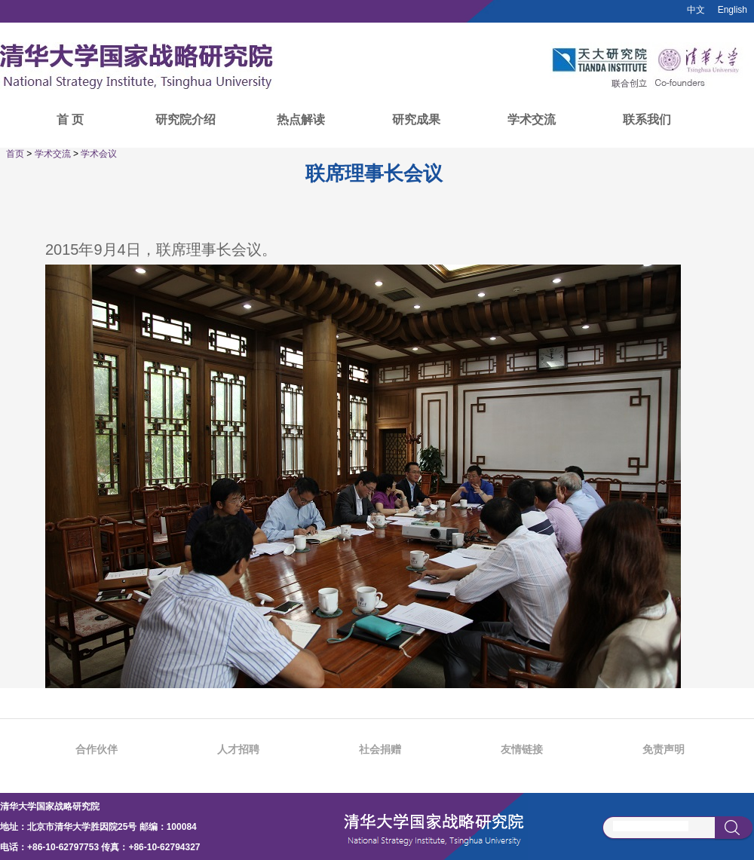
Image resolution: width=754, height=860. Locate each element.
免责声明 (663, 749)
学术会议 (99, 153)
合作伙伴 (96, 749)
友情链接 (522, 749)
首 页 (70, 119)
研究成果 (416, 119)
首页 (15, 153)
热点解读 (301, 119)
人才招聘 (238, 749)
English (732, 10)
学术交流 (531, 119)
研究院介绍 (185, 119)
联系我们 (647, 119)
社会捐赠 (380, 749)
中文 (696, 10)
